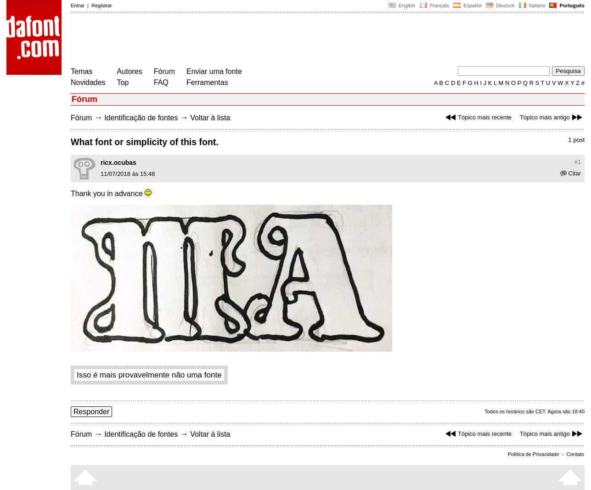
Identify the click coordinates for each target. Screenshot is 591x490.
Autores (129, 71)
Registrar (101, 5)
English (402, 5)
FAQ (161, 82)
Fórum (164, 71)
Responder (91, 412)
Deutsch (500, 5)
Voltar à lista (210, 118)
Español (467, 5)
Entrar (77, 5)
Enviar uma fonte (214, 71)
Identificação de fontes (141, 118)
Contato (575, 454)
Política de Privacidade (533, 454)
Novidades (88, 82)
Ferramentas (207, 82)
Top (123, 82)
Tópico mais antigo (552, 117)
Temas (81, 71)
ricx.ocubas (118, 162)
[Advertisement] (238, 40)
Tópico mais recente (477, 117)
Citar (570, 173)
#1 (577, 161)
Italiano (532, 5)
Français (434, 5)
